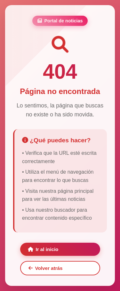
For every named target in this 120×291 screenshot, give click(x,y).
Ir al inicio (43, 249)
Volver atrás (45, 268)
